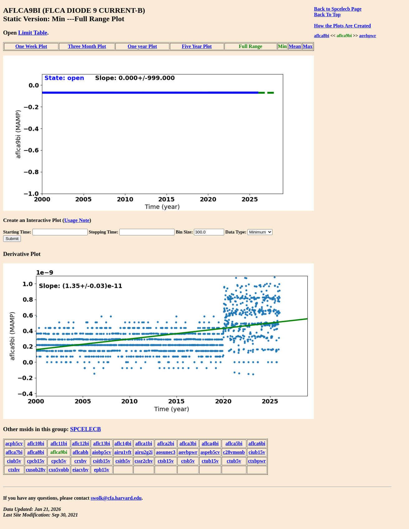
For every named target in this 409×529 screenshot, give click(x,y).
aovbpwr (367, 35)
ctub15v (210, 461)
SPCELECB (85, 429)
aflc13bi (101, 443)
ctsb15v (166, 461)
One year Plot (142, 46)
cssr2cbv (144, 461)
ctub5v (234, 461)
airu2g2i (144, 452)
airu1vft (123, 452)
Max (307, 46)
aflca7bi (14, 452)
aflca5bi (233, 443)
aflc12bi (80, 443)
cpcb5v (58, 461)
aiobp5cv (101, 452)
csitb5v (122, 461)
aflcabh (81, 452)
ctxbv (14, 469)
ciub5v (14, 461)
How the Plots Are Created (342, 25)
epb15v (101, 469)
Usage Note (76, 220)
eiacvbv (80, 469)
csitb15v (101, 461)
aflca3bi (188, 443)
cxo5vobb (59, 469)
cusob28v (36, 469)
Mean (295, 46)
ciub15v (256, 452)
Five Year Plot (197, 46)
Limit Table (32, 32)
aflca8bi (321, 35)
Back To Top (327, 14)
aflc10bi (35, 443)
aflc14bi (122, 443)
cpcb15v (36, 461)
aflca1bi (143, 443)
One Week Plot (31, 46)
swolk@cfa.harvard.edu (116, 498)
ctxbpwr (257, 461)
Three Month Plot (87, 46)
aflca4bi (210, 443)
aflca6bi (256, 443)
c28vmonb (234, 452)
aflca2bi (165, 443)
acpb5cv (14, 443)
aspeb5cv (210, 452)
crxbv (81, 461)
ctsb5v (188, 461)
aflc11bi (59, 443)
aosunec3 (165, 452)
